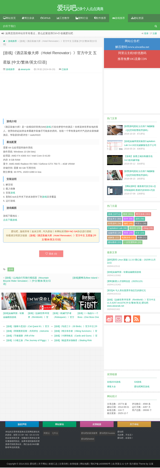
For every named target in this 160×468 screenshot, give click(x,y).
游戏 (48, 127)
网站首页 (9, 18)
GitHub (45, 18)
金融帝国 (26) (114, 233)
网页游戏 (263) (143, 214)
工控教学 (63, 18)
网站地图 (84, 464)
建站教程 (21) (114, 242)
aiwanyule (25, 70)
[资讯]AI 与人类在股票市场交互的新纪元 (126, 291)
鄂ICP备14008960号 (101, 464)
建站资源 (137, 18)
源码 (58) (139, 219)
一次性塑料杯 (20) (132, 242)
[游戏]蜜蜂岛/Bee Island (85, 278)
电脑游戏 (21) (128, 238)
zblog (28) (148, 228)
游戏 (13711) (114, 214)
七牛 (126, 464)
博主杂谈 (28, 18)
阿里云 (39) (140, 224)
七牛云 (55, 433)
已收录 (65, 70)
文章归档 (63, 464)
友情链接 (74, 464)
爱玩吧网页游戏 (141, 387)
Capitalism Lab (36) (117, 228)
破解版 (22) (113, 238)
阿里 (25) (128, 233)
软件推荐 (100, 18)
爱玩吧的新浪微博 (89, 433)
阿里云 (47, 433)
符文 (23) (139, 233)
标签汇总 (53, 464)
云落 (151, 464)
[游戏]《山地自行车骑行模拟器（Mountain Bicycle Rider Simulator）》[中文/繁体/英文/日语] (27, 281)
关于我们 (9, 26)
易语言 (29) (135, 228)
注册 (155, 34)
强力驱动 (133, 464)
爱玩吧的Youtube (107, 433)
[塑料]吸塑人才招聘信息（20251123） (125, 281)
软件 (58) (128, 219)
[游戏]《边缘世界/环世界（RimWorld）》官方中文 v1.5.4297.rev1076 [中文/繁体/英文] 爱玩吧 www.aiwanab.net (131, 303)
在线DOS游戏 (113, 382)
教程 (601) (128, 214)
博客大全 (111, 387)
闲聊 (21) (142, 238)
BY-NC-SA (71, 231)
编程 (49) (128, 224)
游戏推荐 (118, 18)
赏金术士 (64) (114, 219)
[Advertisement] (51, 95)
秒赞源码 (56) (114, 224)
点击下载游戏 (10, 220)
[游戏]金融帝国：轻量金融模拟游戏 (124, 272)
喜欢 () (51, 254)
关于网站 (42, 464)
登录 (146, 34)
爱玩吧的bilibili (87, 439)
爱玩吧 (33, 464)
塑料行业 (82, 18)
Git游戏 (137, 382)
